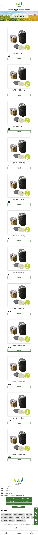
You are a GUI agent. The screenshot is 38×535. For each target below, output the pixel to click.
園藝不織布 (23, 524)
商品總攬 (25, 501)
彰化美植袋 (11, 524)
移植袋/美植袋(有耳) (6, 514)
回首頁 (12, 498)
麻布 (28, 517)
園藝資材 (12, 504)
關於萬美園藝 (25, 498)
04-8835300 (7, 492)
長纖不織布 (4, 517)
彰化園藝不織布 (30, 524)
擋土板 (23, 517)
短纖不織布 (29, 514)
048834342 (8, 486)
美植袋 (6, 524)
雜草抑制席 (4, 520)
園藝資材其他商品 (21, 520)
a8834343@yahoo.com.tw (10, 493)
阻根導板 (11, 517)
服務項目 (12, 501)
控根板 (17, 517)
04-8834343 (7, 488)
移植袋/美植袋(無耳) (19, 514)
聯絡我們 (19, 506)
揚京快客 (17, 527)
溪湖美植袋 (17, 524)
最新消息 (25, 504)
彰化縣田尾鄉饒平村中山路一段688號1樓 (14, 495)
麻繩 (33, 517)
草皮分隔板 (12, 520)
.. (27, 527)
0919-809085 (7, 490)
